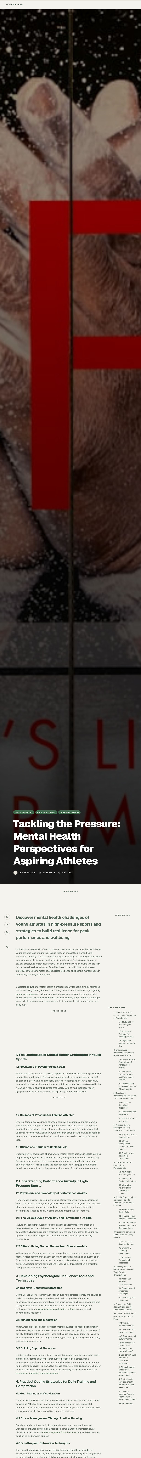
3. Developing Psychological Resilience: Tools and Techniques (124, 1096)
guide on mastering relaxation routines (55, 1309)
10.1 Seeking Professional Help (126, 1324)
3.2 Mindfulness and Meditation (127, 1113)
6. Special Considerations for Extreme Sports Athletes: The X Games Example (124, 1201)
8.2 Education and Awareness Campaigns (127, 1291)
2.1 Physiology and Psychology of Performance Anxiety (127, 1063)
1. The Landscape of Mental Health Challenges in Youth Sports (124, 1015)
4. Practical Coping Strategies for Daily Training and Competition (124, 1128)
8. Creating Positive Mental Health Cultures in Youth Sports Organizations (124, 1270)
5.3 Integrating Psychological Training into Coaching (125, 1189)
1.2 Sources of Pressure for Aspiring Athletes (126, 1034)
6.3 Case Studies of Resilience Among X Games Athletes (127, 1225)
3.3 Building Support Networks (127, 1119)
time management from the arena (59, 1432)
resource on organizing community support (37, 1373)
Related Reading (126, 1403)
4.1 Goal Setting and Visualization (127, 1135)
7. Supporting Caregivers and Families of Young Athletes (124, 1235)
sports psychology (25, 994)
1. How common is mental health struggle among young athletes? (127, 1347)
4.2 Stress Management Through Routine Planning (126, 1145)
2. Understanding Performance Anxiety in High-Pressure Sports (123, 1053)
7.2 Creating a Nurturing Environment (125, 1251)
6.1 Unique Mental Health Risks (126, 1210)
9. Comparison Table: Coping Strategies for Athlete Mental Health (122, 1307)
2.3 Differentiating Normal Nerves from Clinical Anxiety (127, 1086)
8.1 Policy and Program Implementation (125, 1282)
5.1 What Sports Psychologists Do (127, 1173)
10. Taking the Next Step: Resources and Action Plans (124, 1316)
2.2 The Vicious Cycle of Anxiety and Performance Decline (126, 1075)
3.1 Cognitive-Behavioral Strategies (125, 1105)
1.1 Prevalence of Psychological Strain (126, 1025)
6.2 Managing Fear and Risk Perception (127, 1217)
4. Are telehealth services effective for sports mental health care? (127, 1383)
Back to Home (14, 4)
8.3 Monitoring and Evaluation (127, 1299)
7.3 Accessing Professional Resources (125, 1260)
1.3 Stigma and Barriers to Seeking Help (127, 1043)
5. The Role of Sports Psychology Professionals (123, 1165)
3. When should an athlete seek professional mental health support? (127, 1371)
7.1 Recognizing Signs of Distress (126, 1242)
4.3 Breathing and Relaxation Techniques (126, 1156)
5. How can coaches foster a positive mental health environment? (127, 1395)
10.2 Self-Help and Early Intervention (127, 1331)
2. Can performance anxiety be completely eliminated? (127, 1359)
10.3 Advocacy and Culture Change (127, 1337)
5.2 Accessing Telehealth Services (127, 1179)
